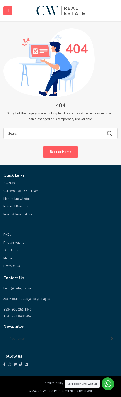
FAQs (7, 234)
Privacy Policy (53, 383)
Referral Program (15, 206)
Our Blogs (10, 250)
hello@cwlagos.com (18, 288)
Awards (9, 183)
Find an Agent (13, 242)
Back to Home (60, 152)
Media (7, 258)
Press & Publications (18, 214)
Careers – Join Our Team (21, 191)
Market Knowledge (17, 199)
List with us (11, 266)
